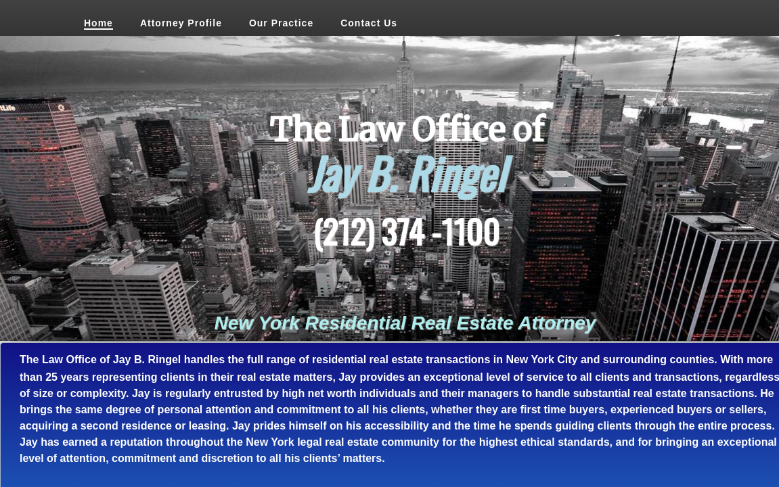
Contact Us (368, 23)
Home (98, 23)
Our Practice (281, 23)
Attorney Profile (181, 23)
